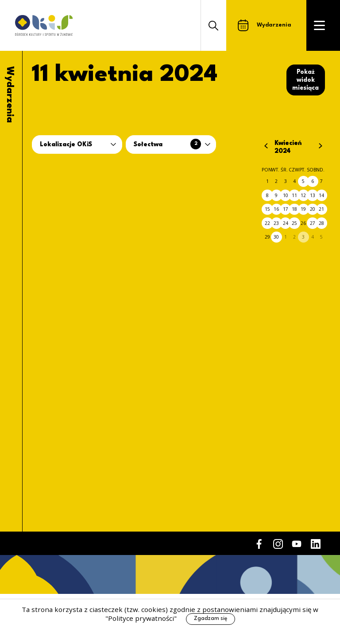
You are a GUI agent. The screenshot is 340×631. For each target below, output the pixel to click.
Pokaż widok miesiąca (305, 80)
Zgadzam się (210, 618)
